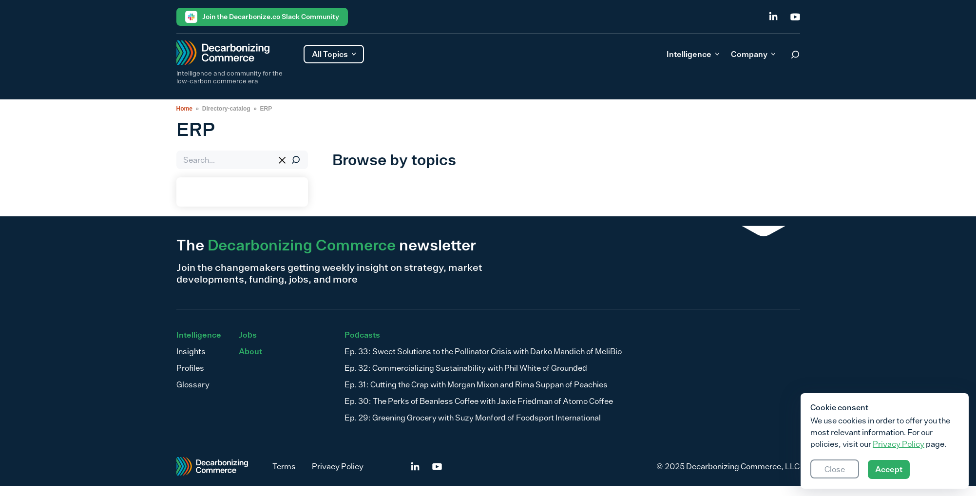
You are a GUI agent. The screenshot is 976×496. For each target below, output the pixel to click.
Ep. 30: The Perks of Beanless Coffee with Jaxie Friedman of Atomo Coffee (478, 401)
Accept (888, 469)
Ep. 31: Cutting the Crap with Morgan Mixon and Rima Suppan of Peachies (476, 384)
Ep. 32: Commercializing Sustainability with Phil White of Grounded (465, 367)
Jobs (248, 334)
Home (184, 108)
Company (753, 54)
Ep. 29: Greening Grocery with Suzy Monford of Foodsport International (472, 417)
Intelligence (693, 54)
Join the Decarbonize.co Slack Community (262, 17)
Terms (284, 466)
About (250, 351)
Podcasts (362, 334)
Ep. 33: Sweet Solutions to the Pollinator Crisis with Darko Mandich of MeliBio (483, 351)
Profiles (190, 367)
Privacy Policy (338, 466)
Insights (191, 351)
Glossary (193, 384)
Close (834, 469)
